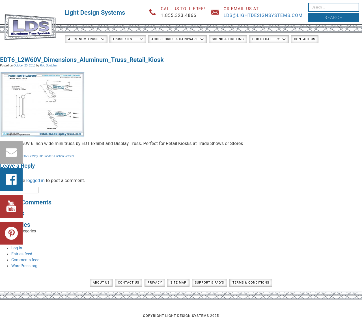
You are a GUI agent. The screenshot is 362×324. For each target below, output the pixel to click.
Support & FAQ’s (209, 282)
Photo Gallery (266, 39)
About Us (101, 282)
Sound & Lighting (228, 39)
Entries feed (21, 254)
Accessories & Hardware (174, 39)
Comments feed (25, 260)
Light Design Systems (94, 12)
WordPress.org (24, 265)
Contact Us (304, 39)
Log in (16, 248)
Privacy (155, 282)
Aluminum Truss (83, 39)
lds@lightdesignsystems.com (263, 15)
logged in (35, 180)
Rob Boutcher (48, 65)
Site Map (178, 282)
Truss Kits (122, 39)
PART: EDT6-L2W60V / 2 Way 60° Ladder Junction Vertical (37, 156)
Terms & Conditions (250, 282)
